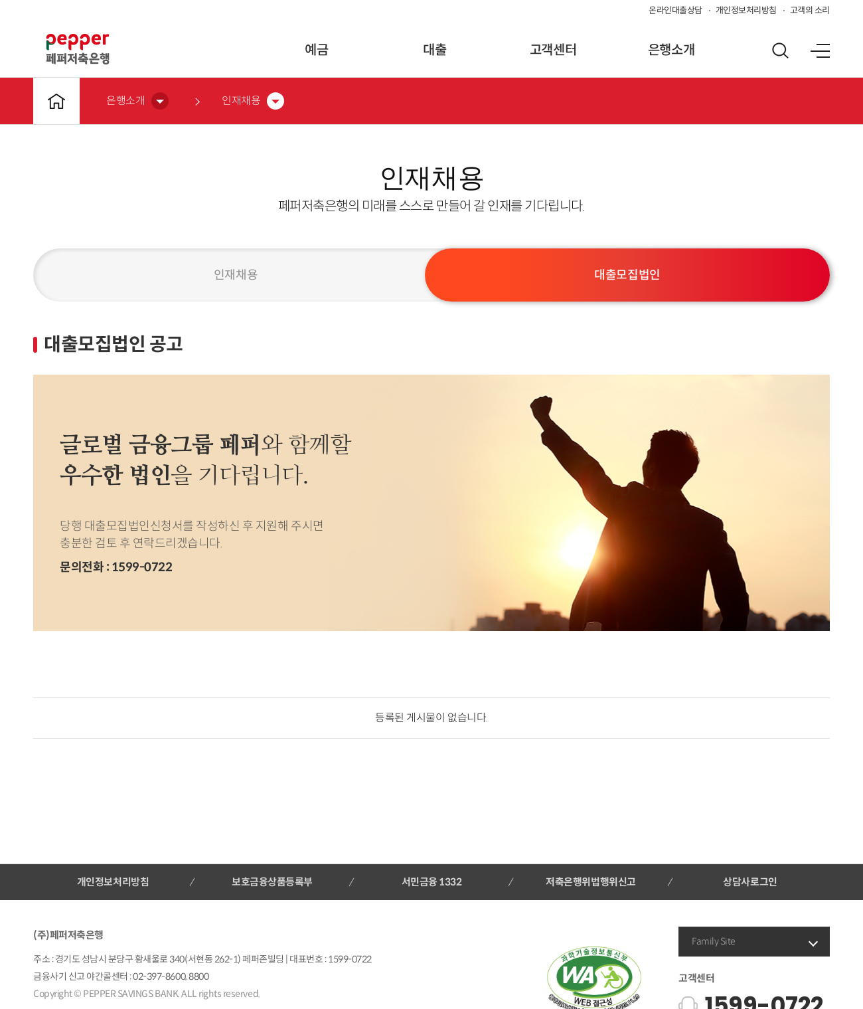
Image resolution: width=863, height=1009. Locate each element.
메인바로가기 (56, 101)
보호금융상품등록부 (272, 881)
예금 (316, 50)
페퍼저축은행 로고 (77, 49)
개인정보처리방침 (746, 10)
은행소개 (671, 50)
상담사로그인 (750, 881)
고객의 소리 (810, 10)
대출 (434, 50)
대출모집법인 (627, 275)
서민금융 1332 (432, 881)
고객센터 (553, 50)
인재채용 (236, 275)
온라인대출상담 (675, 10)
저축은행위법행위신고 (590, 881)
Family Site (714, 941)
